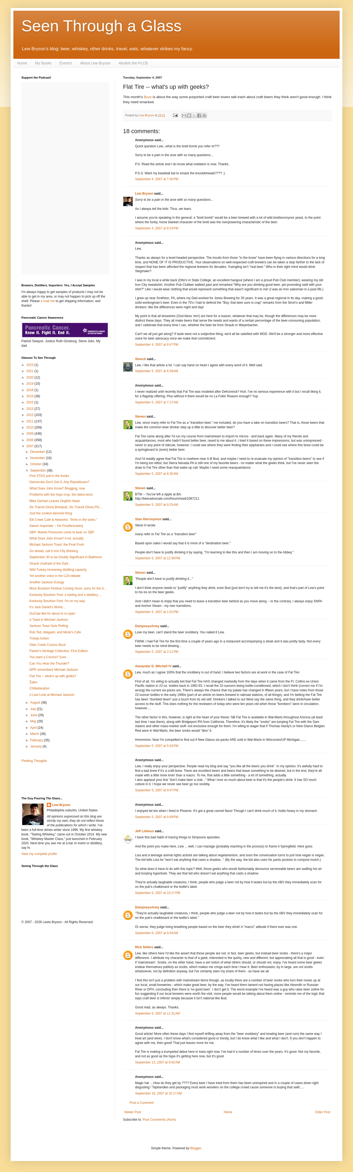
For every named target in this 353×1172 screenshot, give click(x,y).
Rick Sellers (144, 947)
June (34, 715)
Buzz (148, 97)
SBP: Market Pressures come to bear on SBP (61, 532)
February (37, 740)
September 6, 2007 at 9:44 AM (156, 933)
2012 (30, 415)
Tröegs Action (39, 638)
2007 (30, 446)
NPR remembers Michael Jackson (53, 670)
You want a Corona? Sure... (49, 657)
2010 (30, 427)
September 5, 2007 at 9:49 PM (156, 817)
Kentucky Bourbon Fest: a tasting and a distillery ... (65, 595)
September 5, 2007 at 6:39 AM (156, 371)
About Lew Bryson (95, 63)
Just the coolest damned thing (50, 513)
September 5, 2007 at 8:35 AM (156, 474)
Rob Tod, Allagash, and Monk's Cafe (55, 632)
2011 (30, 421)
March (35, 734)
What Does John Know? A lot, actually (56, 538)
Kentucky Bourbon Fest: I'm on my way (57, 601)
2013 (30, 409)
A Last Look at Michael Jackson (51, 695)
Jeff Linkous (144, 831)
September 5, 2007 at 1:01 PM (156, 612)
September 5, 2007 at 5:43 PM (156, 746)
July (33, 709)
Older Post (322, 1112)
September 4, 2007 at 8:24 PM (156, 228)
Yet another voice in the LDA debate (54, 576)
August (35, 702)
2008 (30, 440)
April (33, 728)
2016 (30, 396)
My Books (43, 63)
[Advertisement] (52, 779)
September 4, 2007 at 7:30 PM (156, 179)
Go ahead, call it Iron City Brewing (53, 551)
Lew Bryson (144, 193)
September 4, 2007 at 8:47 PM (156, 344)
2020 (30, 377)
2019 (30, 383)
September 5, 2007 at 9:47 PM (156, 790)
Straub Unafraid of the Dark (48, 563)
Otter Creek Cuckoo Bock (47, 645)
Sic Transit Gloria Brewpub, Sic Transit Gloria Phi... (65, 507)
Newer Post (132, 1112)
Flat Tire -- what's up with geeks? (52, 676)
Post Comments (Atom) (159, 1119)
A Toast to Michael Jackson (48, 620)
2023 (30, 365)
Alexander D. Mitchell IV (153, 666)
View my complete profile (39, 854)
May (33, 721)
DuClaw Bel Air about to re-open (52, 613)
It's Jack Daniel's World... (47, 607)
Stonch (140, 359)
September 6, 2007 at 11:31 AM (157, 1013)
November (38, 458)
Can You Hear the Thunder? (49, 663)
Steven (140, 416)
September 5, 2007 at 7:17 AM (156, 402)
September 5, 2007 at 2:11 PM (156, 652)
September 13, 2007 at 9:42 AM (157, 1062)
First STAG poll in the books (49, 476)
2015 (30, 402)
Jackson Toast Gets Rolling (48, 626)
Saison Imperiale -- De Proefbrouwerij (56, 526)
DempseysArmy (147, 626)
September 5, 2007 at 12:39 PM (157, 558)
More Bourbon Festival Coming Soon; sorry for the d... (67, 588)
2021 (30, 371)
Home (22, 63)
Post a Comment (142, 1103)
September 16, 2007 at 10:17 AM (158, 1093)
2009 (30, 433)
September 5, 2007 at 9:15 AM (156, 505)
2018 (30, 390)
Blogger (195, 1148)
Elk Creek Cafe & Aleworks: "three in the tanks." (63, 520)
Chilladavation (39, 688)
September (38, 470)
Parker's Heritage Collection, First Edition (58, 651)
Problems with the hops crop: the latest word (61, 494)
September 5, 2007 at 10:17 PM (157, 893)
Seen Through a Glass (101, 26)
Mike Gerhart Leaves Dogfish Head (54, 501)
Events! (66, 63)
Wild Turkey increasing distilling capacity (58, 570)
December (38, 452)
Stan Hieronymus (148, 519)
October (36, 464)
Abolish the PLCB (133, 63)
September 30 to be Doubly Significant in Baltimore (65, 557)
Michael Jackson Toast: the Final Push (56, 544)
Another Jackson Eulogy (46, 582)
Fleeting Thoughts (34, 761)
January (36, 746)
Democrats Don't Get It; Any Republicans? (59, 482)
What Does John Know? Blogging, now (57, 488)
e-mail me (48, 301)
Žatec (33, 682)
